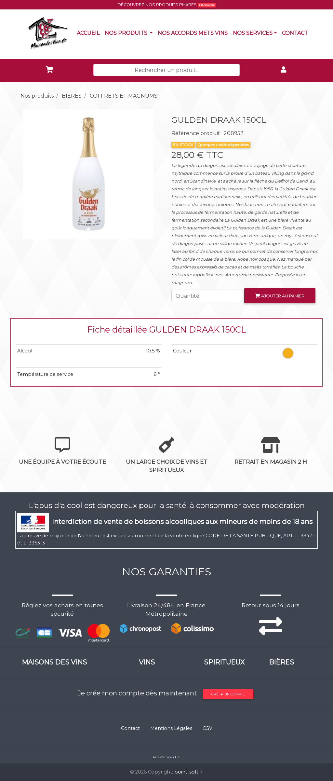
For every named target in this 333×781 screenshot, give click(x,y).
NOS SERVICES (253, 33)
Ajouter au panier (279, 295)
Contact (296, 32)
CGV (207, 728)
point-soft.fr (188, 772)
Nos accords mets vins (194, 32)
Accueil (89, 32)
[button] (26, 174)
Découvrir (206, 5)
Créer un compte (228, 694)
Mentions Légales (171, 728)
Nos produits (130, 32)
